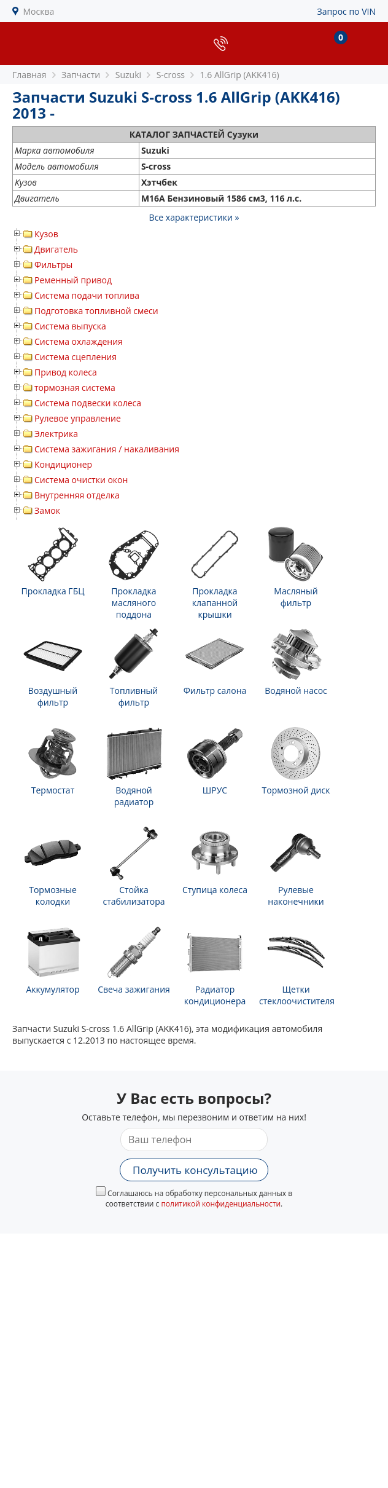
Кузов (46, 234)
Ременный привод (73, 280)
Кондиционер (63, 464)
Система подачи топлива (86, 295)
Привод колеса (65, 372)
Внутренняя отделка (77, 495)
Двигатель (56, 249)
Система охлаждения (78, 341)
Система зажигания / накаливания (106, 449)
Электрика (56, 433)
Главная (29, 75)
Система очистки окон (81, 480)
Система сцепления (75, 357)
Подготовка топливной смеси (96, 311)
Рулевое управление (77, 418)
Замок (47, 510)
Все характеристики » (194, 217)
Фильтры (53, 264)
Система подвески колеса (87, 403)
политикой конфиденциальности (221, 1204)
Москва (39, 11)
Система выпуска (70, 326)
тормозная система (74, 387)
